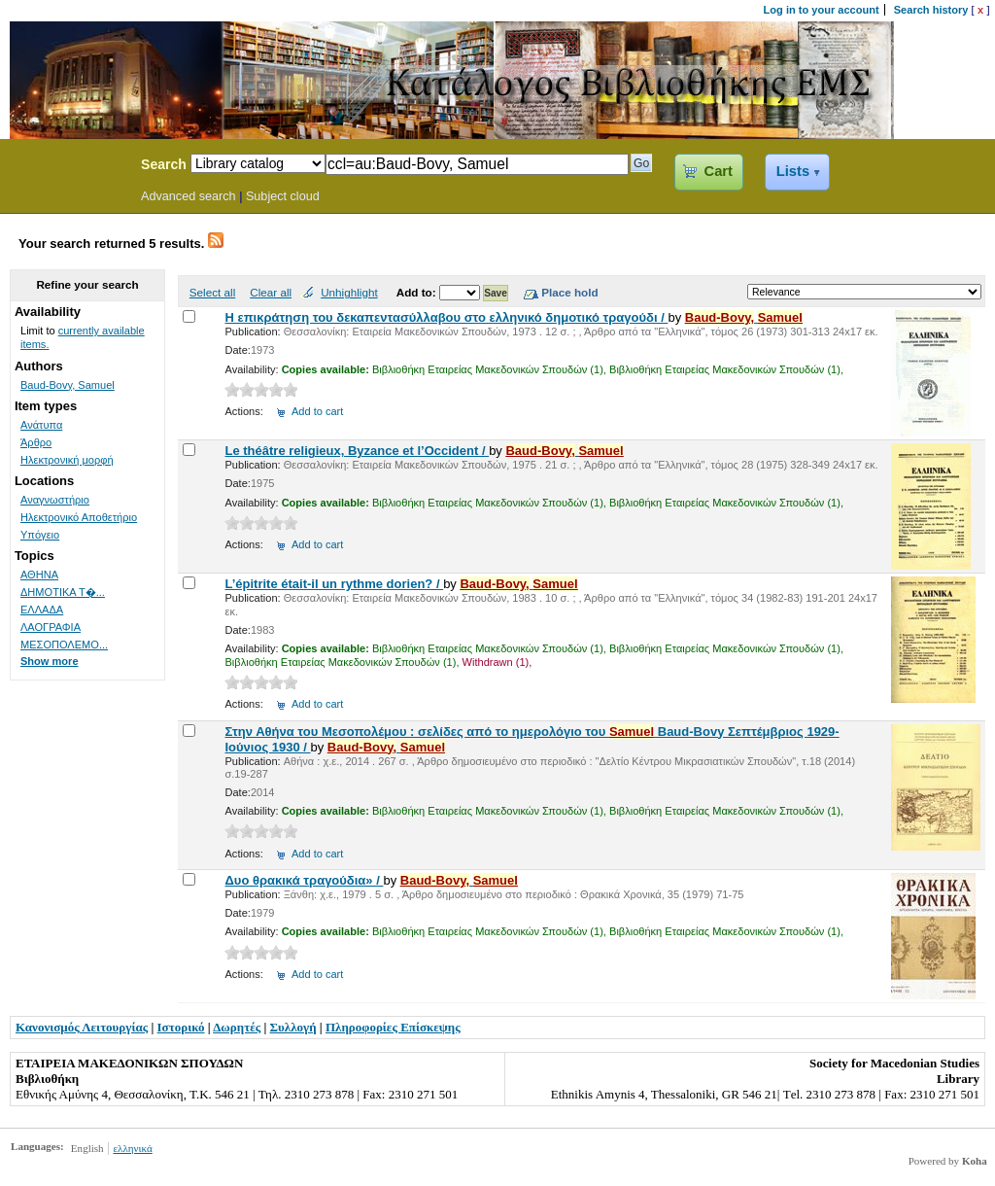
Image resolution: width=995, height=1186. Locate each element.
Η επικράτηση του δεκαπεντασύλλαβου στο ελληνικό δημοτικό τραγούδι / (446, 317)
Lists (792, 171)
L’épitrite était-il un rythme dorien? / (333, 583)
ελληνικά (132, 1148)
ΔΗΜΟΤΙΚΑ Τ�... (62, 592)
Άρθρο (35, 442)
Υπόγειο (39, 535)
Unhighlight (349, 292)
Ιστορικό (181, 1027)
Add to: (417, 292)
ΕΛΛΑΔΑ (41, 609)
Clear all (271, 292)
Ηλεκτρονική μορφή (67, 460)
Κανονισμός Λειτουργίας (82, 1027)
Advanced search (188, 196)
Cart (718, 171)
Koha (974, 1161)
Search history (931, 10)
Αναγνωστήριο (54, 500)
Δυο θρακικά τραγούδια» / (303, 880)
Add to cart (317, 411)
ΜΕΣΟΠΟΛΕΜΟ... (64, 644)
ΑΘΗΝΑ (39, 574)
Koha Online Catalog (65, 167)
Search (164, 164)
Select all (212, 292)
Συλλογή (293, 1027)
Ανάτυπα (41, 425)
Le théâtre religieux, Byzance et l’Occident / (356, 450)
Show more (49, 661)
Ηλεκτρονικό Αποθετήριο (78, 517)
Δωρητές (236, 1027)
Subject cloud (283, 196)
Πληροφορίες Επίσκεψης (393, 1027)
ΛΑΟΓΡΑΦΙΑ (50, 627)
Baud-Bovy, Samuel (67, 385)
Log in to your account (821, 10)
